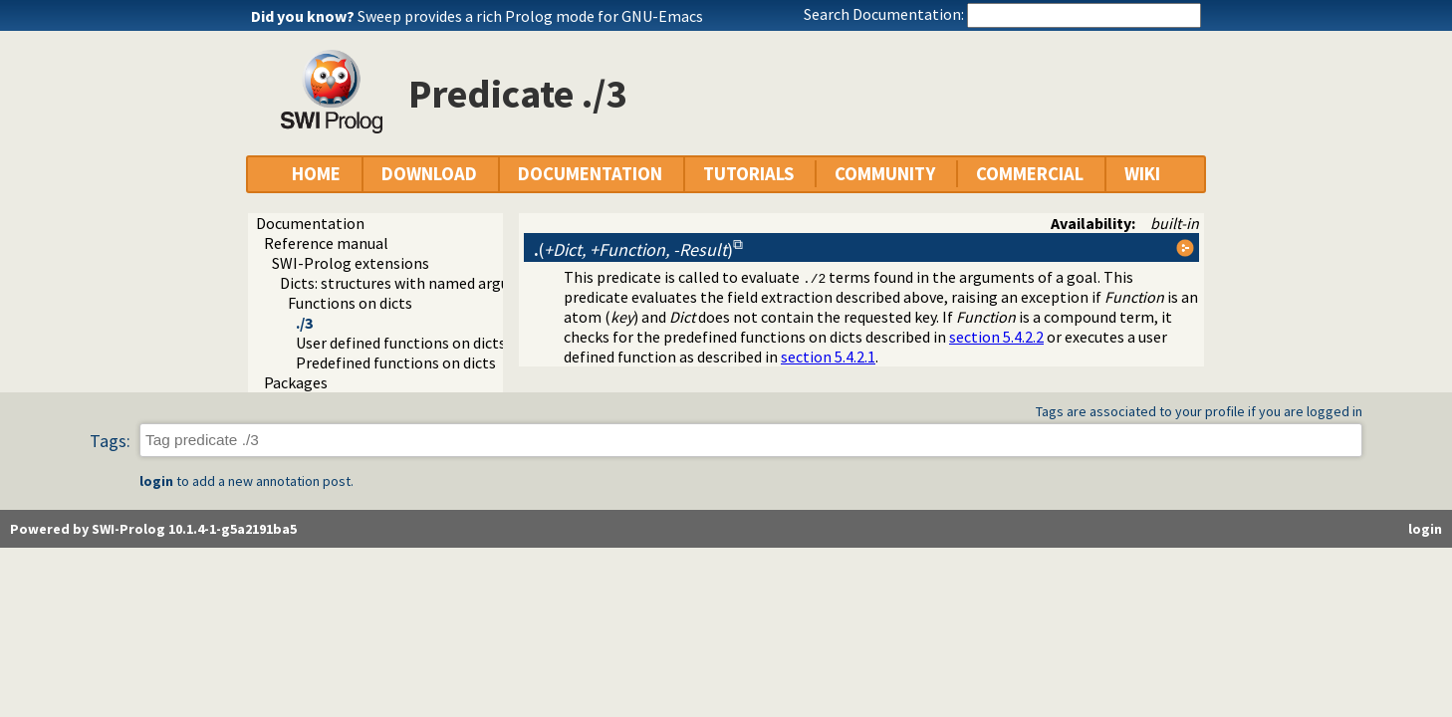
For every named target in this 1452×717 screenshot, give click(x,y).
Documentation (310, 223)
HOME (316, 173)
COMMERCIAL (1030, 173)
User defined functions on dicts (401, 343)
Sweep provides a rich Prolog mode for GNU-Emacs (530, 16)
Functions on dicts (350, 303)
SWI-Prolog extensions (350, 263)
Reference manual (326, 243)
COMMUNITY (885, 173)
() (633, 249)
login (156, 481)
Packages (296, 382)
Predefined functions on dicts (396, 362)
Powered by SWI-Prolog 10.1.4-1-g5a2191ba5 (153, 529)
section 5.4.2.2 (996, 337)
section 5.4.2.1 (828, 356)
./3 (304, 323)
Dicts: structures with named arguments (417, 283)
